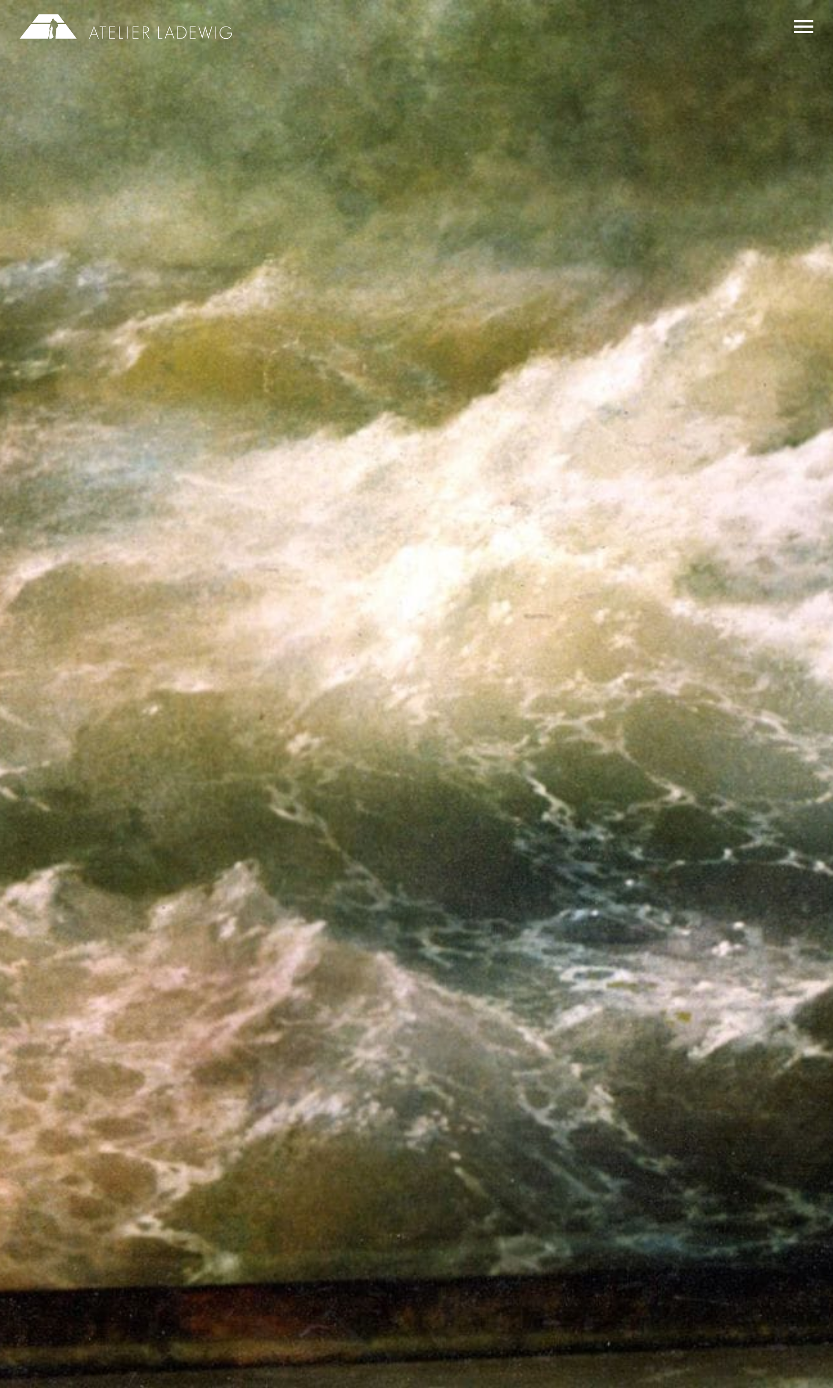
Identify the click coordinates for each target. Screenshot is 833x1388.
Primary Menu (803, 26)
